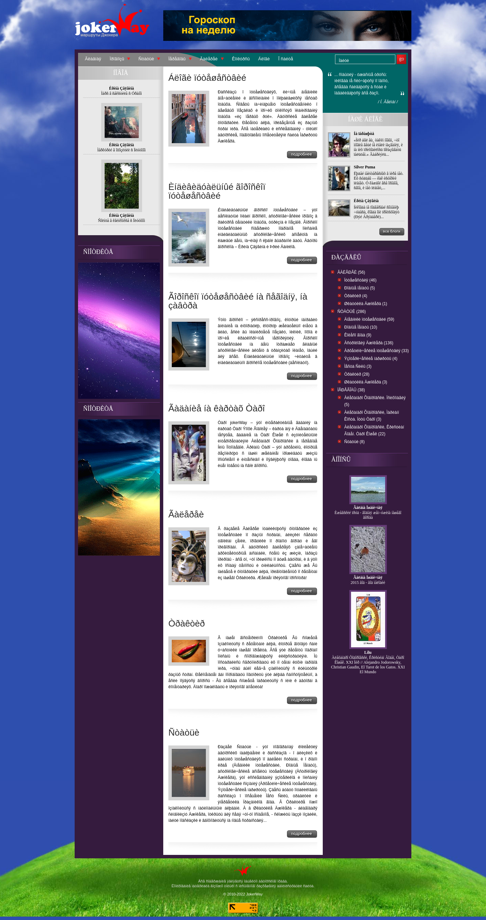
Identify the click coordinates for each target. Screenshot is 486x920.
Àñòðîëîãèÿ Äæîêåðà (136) (368, 343)
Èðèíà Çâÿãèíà (366, 200)
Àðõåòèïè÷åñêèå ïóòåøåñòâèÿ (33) (376, 350)
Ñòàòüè (146, 58)
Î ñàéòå (285, 58)
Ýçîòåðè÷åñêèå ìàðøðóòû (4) (370, 358)
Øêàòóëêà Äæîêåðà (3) (365, 382)
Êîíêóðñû (241, 58)
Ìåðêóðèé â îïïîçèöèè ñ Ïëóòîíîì (121, 150)
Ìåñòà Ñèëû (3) (357, 366)
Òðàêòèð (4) (355, 295)
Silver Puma (364, 167)
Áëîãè (264, 58)
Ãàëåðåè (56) (351, 272)
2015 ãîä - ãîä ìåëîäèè (368, 582)
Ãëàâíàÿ (93, 58)
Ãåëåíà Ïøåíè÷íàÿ (368, 507)
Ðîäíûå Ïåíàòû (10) (360, 327)
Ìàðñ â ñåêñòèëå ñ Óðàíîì (121, 93)
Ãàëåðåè (209, 58)
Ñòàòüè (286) (351, 311)
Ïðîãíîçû (117, 58)
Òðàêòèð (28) (356, 374)
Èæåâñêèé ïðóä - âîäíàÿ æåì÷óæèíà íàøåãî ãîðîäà (367, 515)
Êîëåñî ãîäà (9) (357, 335)
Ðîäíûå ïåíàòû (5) (359, 288)
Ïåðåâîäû (177, 58)
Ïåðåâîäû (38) (351, 390)
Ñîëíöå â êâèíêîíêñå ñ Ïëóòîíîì (121, 220)
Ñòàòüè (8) (354, 441)
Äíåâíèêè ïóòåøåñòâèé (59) (369, 319)
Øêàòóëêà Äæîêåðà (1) (365, 303)
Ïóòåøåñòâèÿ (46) (360, 280)
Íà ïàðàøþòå (364, 133)
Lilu (367, 652)
